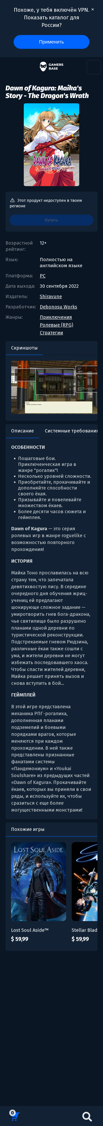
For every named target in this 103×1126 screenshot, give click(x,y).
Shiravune (51, 296)
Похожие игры (28, 829)
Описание (22, 431)
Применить (51, 42)
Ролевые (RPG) (56, 325)
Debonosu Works (58, 307)
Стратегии (51, 332)
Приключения (56, 317)
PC (42, 276)
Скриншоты (24, 348)
